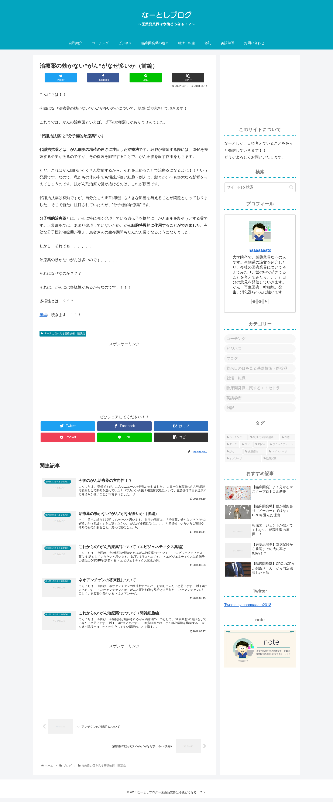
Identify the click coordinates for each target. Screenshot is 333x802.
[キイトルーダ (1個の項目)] (281, 451)
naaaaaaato (259, 250)
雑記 (230, 408)
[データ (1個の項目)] (232, 444)
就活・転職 (236, 378)
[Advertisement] (124, 377)
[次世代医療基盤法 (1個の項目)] (263, 437)
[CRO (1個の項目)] (246, 444)
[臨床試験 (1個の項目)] (278, 458)
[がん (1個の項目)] (234, 451)
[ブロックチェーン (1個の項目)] (281, 444)
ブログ (232, 358)
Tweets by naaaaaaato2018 (247, 605)
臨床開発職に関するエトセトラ (253, 388)
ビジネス (234, 349)
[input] (260, 187)
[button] (291, 187)
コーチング (236, 339)
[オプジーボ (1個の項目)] (243, 458)
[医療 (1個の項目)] (287, 437)
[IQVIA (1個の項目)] (260, 444)
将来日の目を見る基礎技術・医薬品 (63, 333)
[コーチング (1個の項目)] (236, 437)
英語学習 (234, 398)
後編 (43, 315)
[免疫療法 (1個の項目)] (254, 451)
